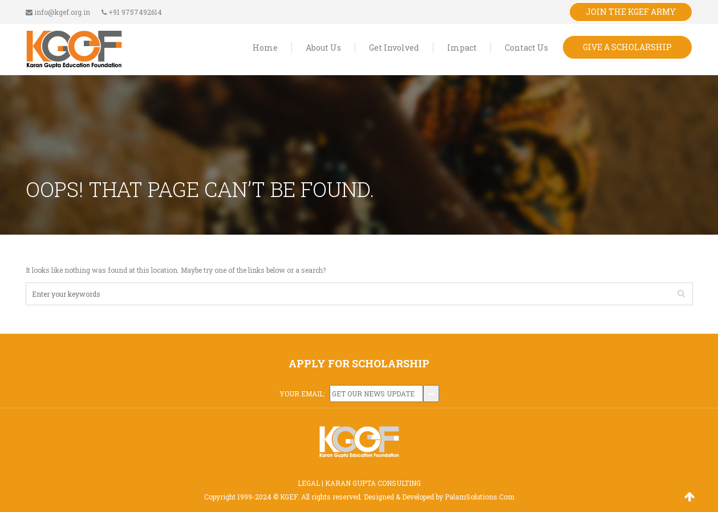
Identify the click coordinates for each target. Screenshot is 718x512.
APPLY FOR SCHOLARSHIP (359, 363)
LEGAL (309, 483)
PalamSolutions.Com (479, 496)
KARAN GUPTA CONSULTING (373, 483)
